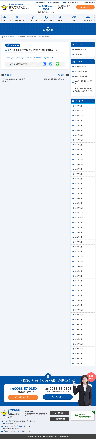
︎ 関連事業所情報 (53, 2)
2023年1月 (78, 203)
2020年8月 (78, 324)
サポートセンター (47, 18)
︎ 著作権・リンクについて (70, 2)
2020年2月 (78, 339)
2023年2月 (78, 198)
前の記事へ (8, 75)
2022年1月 (78, 251)
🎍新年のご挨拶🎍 (81, 66)
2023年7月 (78, 178)
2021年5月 (78, 285)
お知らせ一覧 (13, 36)
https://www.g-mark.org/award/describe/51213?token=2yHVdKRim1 (30, 58)
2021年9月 (78, 271)
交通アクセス (87, 18)
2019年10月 (79, 348)
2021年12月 (79, 256)
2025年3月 (78, 125)
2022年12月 (79, 208)
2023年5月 (78, 183)
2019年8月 (78, 358)
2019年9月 (78, 353)
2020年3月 (78, 334)
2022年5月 (78, 232)
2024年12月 (79, 135)
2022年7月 (78, 227)
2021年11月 (79, 261)
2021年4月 (78, 290)
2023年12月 (79, 159)
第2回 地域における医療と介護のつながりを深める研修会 (83, 91)
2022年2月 (78, 247)
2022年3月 (78, 242)
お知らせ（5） (78, 54)
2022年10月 (79, 217)
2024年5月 (78, 145)
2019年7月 (78, 363)
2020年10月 (79, 315)
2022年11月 (79, 212)
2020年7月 (78, 329)
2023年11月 (79, 164)
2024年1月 (78, 154)
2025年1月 (78, 130)
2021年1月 (78, 305)
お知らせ (60, 18)
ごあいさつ (33, 18)
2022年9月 (78, 222)
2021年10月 (79, 266)
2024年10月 (79, 140)
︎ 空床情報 (40, 2)
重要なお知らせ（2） (81, 49)
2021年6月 (78, 280)
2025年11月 (79, 115)
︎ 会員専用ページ (88, 2)
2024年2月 (78, 149)
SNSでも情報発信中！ (81, 76)
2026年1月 (78, 106)
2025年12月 (79, 110)
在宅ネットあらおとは (17, 18)
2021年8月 (78, 276)
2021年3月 (78, 295)
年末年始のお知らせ (81, 71)
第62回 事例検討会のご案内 (83, 82)
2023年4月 (78, 188)
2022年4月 (78, 237)
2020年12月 (79, 310)
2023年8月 (78, 174)
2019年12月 (79, 344)
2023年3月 (78, 193)
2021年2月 (78, 300)
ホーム (5, 18)
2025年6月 (78, 120)
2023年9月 (78, 169)
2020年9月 (78, 319)
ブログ (74, 18)
